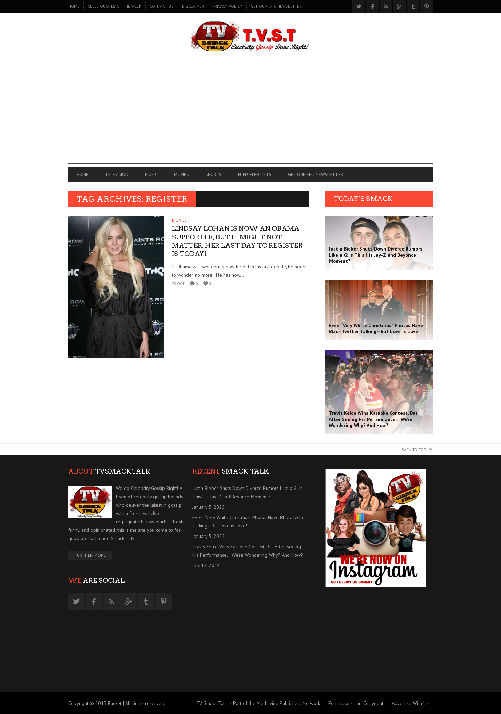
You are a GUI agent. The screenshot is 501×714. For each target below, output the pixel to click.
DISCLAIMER (193, 6)
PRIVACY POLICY (227, 6)
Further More (90, 555)
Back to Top (413, 449)
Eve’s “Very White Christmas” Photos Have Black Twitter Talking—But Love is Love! (249, 521)
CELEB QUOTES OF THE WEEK (114, 6)
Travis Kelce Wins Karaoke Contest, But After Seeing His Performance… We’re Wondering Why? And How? (247, 551)
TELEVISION (116, 174)
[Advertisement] (250, 115)
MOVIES (181, 174)
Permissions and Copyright (355, 703)
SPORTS (213, 174)
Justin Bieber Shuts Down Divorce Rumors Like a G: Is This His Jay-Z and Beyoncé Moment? (247, 492)
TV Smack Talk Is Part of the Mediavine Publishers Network (258, 703)
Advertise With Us (410, 703)
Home (73, 6)
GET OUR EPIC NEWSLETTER (276, 6)
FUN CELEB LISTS (254, 174)
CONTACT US (162, 6)
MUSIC (151, 174)
